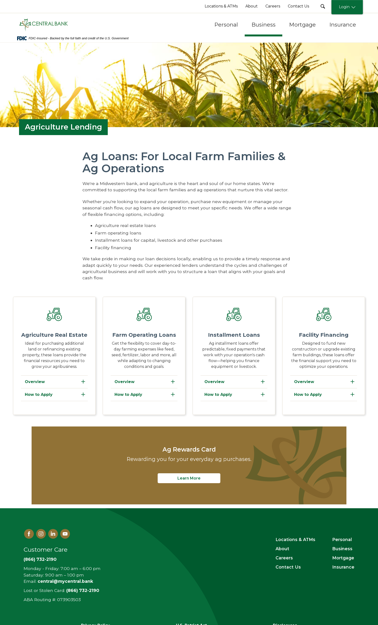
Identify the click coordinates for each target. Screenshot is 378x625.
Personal (342, 539)
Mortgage (343, 557)
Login (347, 7)
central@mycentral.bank (65, 581)
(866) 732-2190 (40, 559)
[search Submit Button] (323, 6)
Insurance (343, 567)
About (282, 548)
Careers (284, 557)
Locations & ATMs (295, 539)
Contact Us (288, 567)
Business (342, 548)
